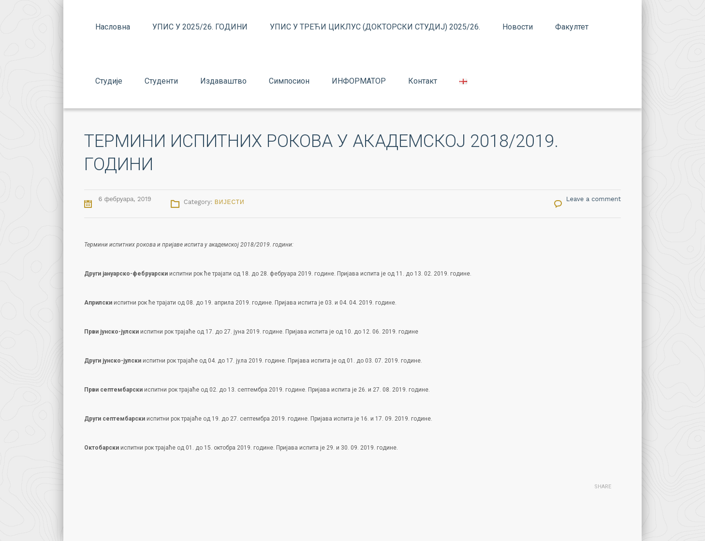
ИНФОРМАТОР (359, 81)
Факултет (571, 26)
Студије (108, 81)
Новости (517, 26)
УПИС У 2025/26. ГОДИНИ (200, 26)
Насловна (112, 26)
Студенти (161, 81)
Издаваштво (223, 81)
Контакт (422, 81)
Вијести (230, 202)
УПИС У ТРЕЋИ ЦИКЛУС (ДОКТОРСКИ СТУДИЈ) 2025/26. (375, 26)
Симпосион (289, 81)
